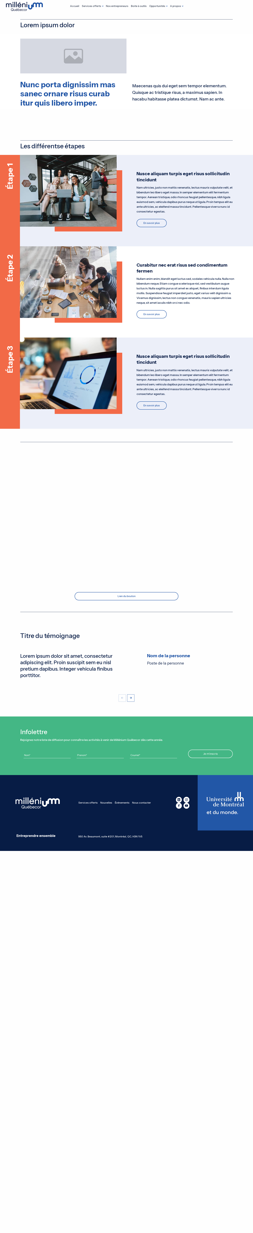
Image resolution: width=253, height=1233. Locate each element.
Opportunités (157, 6)
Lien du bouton (127, 596)
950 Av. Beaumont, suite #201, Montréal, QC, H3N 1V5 (110, 836)
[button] (130, 698)
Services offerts (91, 6)
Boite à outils (139, 6)
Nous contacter (141, 802)
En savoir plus (151, 223)
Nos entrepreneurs (117, 6)
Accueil (74, 6)
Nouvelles (106, 802)
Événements (122, 802)
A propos (175, 6)
